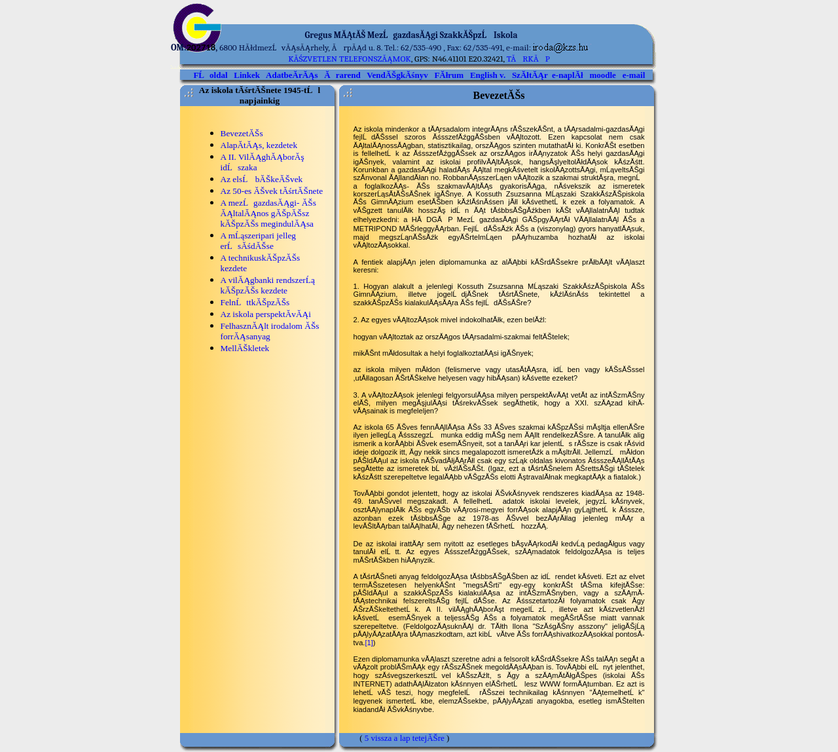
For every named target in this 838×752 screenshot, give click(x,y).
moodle (602, 75)
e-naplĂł (567, 75)
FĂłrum (449, 75)
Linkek (247, 75)
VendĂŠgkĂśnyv (397, 75)
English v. (487, 75)
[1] (369, 643)
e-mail (634, 75)
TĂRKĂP (528, 59)
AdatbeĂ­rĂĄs (292, 75)
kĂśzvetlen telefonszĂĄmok (349, 59)
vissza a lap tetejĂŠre (408, 738)
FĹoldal (210, 75)
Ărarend (342, 75)
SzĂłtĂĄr (530, 75)
